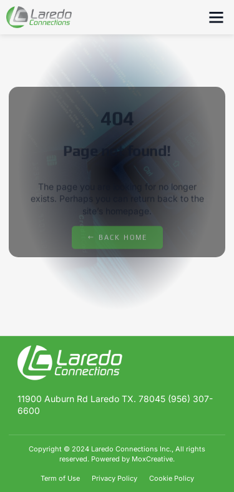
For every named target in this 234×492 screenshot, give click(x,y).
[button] (216, 17)
